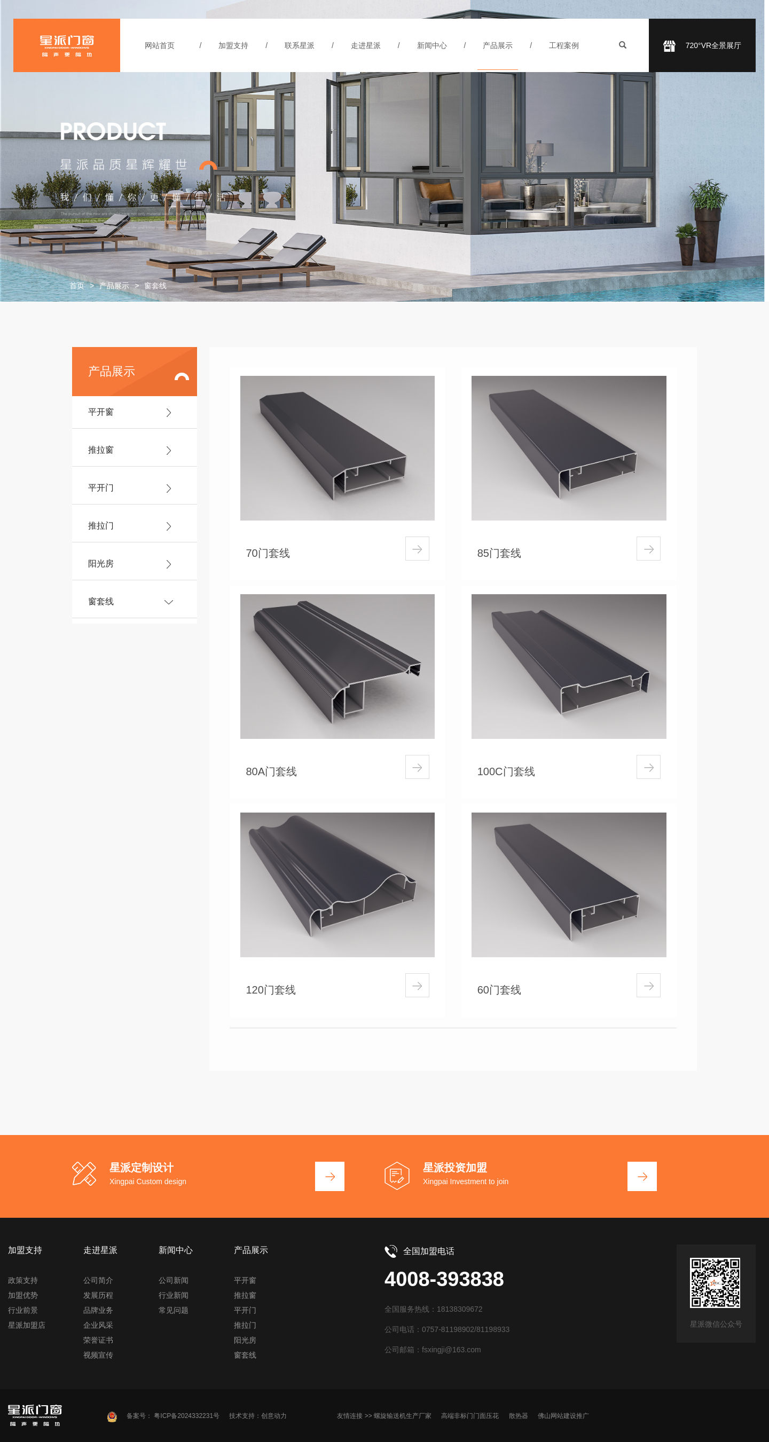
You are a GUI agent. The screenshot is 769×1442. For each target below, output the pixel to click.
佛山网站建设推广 (563, 1416)
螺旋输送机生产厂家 (402, 1416)
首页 (76, 285)
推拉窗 (101, 449)
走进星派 (366, 45)
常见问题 (174, 1310)
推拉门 (101, 525)
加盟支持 (233, 45)
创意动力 (274, 1416)
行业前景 (23, 1310)
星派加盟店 (26, 1325)
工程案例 (564, 45)
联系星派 (300, 45)
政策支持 (23, 1280)
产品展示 (498, 45)
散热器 (518, 1416)
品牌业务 (98, 1310)
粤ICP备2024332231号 (186, 1416)
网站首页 (160, 45)
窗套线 (101, 601)
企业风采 (98, 1325)
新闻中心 (432, 45)
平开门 (101, 487)
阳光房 (101, 563)
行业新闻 (174, 1295)
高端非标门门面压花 (470, 1416)
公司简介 (98, 1280)
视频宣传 (98, 1355)
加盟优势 (23, 1295)
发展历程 (98, 1295)
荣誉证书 (98, 1340)
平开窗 (101, 411)
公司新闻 (174, 1280)
